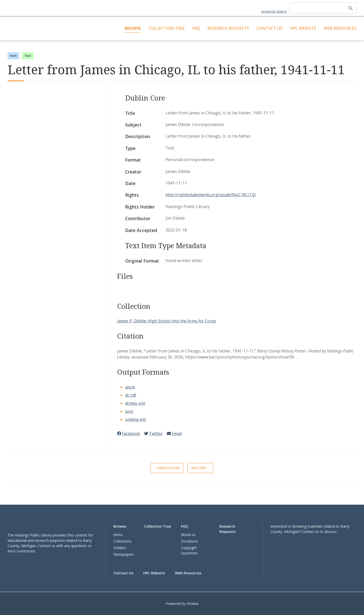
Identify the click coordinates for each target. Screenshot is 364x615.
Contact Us (269, 28)
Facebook (128, 433)
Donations (189, 541)
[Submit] (350, 8)
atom (130, 387)
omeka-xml (135, 419)
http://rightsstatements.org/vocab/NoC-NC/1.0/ (211, 194)
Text (27, 56)
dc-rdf (130, 395)
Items (118, 534)
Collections (122, 541)
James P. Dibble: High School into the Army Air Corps (166, 321)
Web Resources (340, 28)
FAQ (196, 28)
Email (174, 433)
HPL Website (303, 28)
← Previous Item (166, 468)
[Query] (322, 8)
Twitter (153, 433)
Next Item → (200, 468)
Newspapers (123, 554)
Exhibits (119, 547)
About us (188, 534)
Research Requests (228, 28)
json (129, 411)
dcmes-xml (135, 403)
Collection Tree (167, 28)
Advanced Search (274, 11)
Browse (133, 28)
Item (13, 56)
